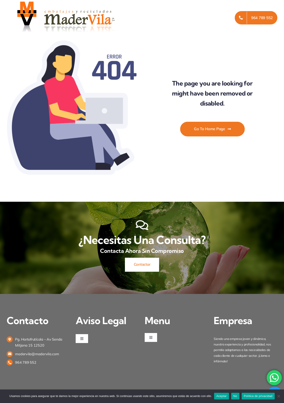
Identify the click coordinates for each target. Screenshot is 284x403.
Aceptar (221, 396)
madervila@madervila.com (37, 354)
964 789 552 (25, 362)
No (235, 396)
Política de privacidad (258, 396)
